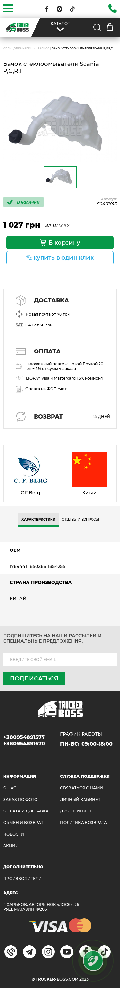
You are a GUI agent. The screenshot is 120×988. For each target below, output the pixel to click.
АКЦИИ (11, 845)
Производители (22, 878)
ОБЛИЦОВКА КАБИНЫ (19, 48)
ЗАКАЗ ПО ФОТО (20, 799)
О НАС (9, 787)
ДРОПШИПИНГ (76, 811)
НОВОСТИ (13, 834)
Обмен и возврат (23, 822)
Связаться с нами (81, 787)
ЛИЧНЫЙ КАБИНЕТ (80, 799)
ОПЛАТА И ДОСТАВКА (26, 811)
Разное (43, 48)
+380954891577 (24, 737)
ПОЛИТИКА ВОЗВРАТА (83, 822)
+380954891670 (24, 743)
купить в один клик (64, 257)
